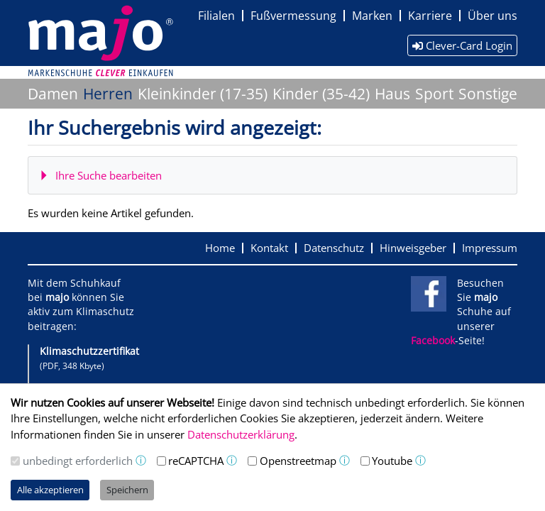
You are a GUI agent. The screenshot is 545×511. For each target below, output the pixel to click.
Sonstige (487, 94)
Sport (434, 94)
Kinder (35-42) (321, 94)
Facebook (433, 340)
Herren (108, 94)
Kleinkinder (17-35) (203, 94)
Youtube (392, 461)
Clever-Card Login (462, 45)
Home (220, 248)
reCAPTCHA (196, 461)
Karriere (430, 15)
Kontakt (269, 248)
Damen (53, 94)
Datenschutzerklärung (240, 434)
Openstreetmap (298, 461)
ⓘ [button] (141, 460)
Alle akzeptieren (50, 489)
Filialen (216, 15)
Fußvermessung (293, 15)
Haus (392, 94)
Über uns (492, 15)
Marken (372, 15)
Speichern (127, 489)
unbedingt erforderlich (78, 461)
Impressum (489, 248)
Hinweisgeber (413, 248)
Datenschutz (334, 248)
